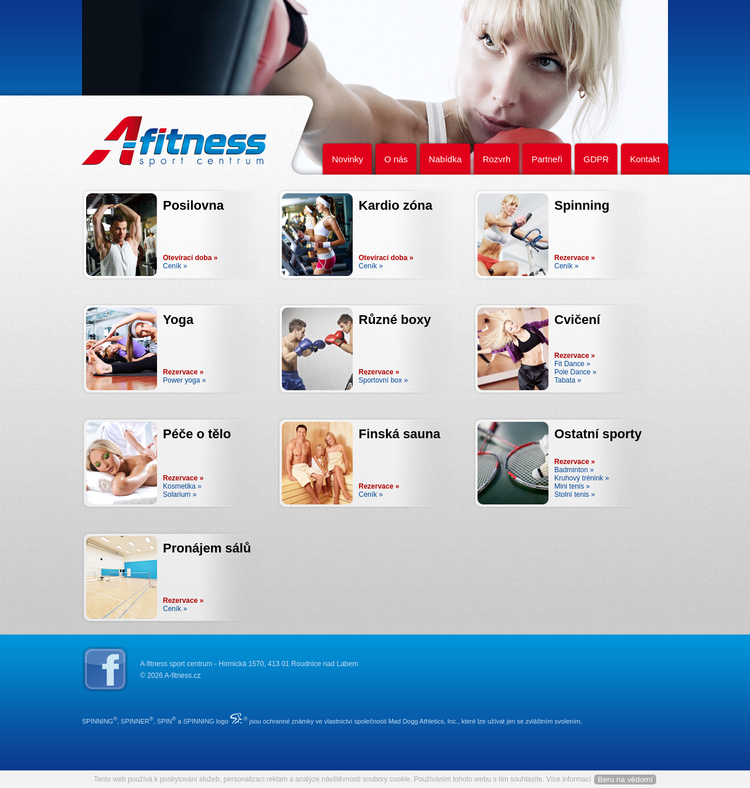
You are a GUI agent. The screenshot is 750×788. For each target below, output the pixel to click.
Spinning (581, 205)
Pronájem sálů (207, 548)
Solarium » (179, 494)
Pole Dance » (575, 372)
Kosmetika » (182, 486)
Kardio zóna (395, 205)
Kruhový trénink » (581, 478)
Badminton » (574, 470)
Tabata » (567, 380)
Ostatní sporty (598, 434)
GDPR (596, 159)
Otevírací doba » (190, 258)
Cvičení (577, 319)
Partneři (546, 159)
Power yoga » (184, 380)
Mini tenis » (572, 486)
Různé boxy (395, 319)
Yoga (178, 319)
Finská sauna (399, 434)
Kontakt (645, 159)
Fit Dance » (572, 364)
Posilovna (193, 205)
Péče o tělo (197, 434)
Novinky (347, 159)
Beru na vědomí (625, 779)
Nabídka (445, 159)
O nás (396, 159)
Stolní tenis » (574, 494)
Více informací (568, 779)
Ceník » (175, 266)
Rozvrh (497, 159)
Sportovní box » (383, 380)
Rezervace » (574, 258)
